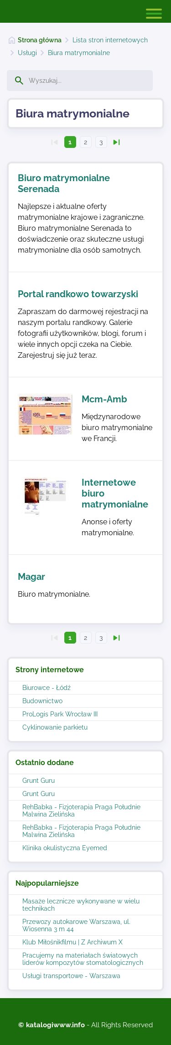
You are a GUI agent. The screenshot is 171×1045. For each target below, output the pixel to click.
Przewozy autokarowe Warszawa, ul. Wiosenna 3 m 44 (76, 925)
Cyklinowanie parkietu (55, 727)
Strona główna (40, 40)
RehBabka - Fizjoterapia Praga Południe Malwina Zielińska (81, 810)
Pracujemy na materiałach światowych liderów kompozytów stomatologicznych (82, 959)
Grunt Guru (38, 780)
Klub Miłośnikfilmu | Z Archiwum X (72, 942)
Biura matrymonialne (79, 52)
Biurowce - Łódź (46, 687)
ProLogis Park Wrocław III (60, 714)
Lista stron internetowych (110, 40)
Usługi (27, 52)
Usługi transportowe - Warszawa (71, 975)
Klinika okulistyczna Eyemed (64, 848)
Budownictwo (42, 701)
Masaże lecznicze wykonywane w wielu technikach (81, 905)
